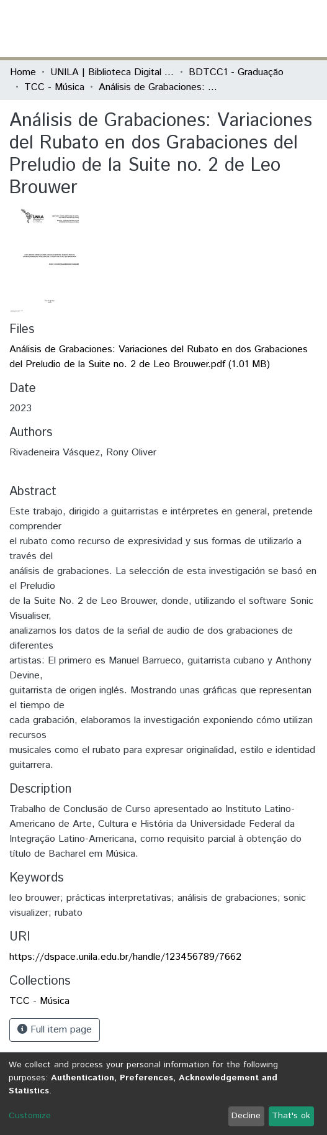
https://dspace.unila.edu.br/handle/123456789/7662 (125, 957)
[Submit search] (227, 28)
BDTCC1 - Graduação (236, 72)
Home (23, 72)
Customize (30, 1116)
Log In (270, 28)
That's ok (291, 1116)
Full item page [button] (54, 1030)
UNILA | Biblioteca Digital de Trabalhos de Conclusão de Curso (112, 72)
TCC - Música (54, 87)
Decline (246, 1116)
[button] (245, 28)
